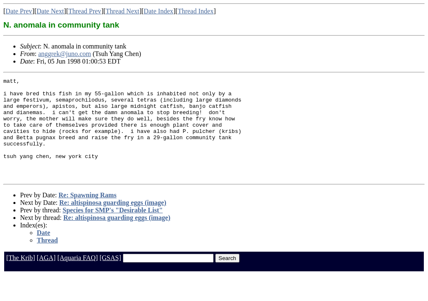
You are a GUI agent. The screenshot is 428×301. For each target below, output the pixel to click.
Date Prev (18, 11)
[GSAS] (110, 277)
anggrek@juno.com (64, 53)
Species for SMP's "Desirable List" (113, 230)
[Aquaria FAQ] (77, 277)
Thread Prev (84, 11)
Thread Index (196, 11)
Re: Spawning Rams (88, 215)
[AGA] (46, 277)
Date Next (50, 11)
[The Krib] (20, 277)
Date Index (158, 11)
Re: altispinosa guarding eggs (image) (112, 222)
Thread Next (122, 11)
